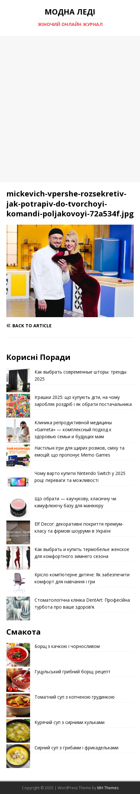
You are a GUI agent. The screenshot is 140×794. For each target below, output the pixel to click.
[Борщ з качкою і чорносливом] (18, 655)
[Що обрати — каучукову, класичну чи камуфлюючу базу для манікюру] (18, 507)
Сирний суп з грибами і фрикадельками (76, 748)
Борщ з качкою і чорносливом (67, 646)
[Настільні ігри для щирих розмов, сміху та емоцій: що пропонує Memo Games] (18, 456)
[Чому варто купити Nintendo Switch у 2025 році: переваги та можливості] (18, 482)
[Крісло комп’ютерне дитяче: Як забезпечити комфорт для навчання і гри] (18, 583)
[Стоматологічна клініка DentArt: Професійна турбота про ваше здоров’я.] (18, 608)
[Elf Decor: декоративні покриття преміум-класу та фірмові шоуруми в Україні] (18, 532)
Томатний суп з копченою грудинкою (75, 697)
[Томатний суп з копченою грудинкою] (18, 705)
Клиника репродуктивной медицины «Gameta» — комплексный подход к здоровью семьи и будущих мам (73, 429)
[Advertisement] (70, 109)
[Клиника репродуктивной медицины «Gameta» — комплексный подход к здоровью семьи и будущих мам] (18, 431)
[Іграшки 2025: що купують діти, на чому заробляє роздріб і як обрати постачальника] (18, 406)
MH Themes (107, 788)
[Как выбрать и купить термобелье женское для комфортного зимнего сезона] (18, 558)
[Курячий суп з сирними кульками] (18, 731)
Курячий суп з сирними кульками (70, 722)
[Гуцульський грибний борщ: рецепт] (18, 680)
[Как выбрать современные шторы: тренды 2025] (18, 380)
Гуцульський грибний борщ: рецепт (73, 672)
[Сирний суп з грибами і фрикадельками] (18, 756)
